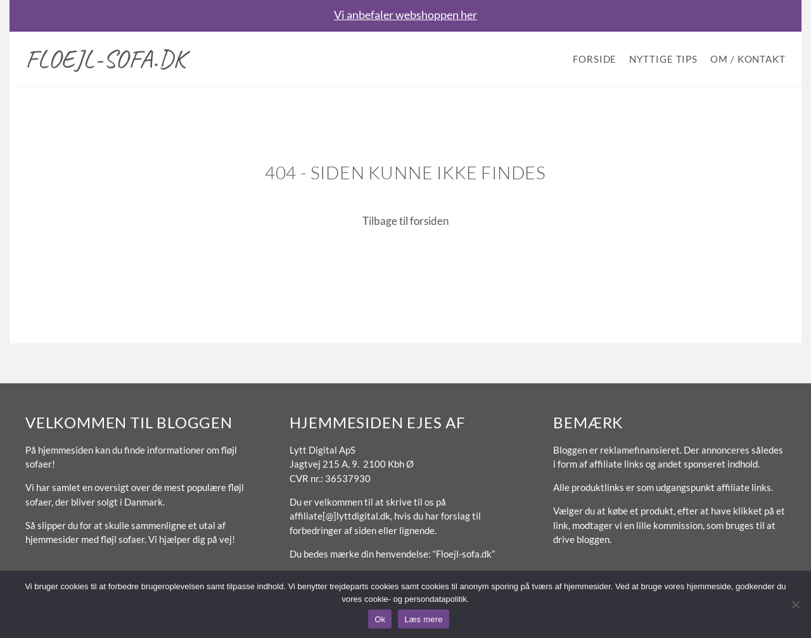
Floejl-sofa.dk (105, 59)
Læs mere (423, 619)
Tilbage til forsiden (405, 220)
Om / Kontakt (748, 59)
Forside (594, 59)
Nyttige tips (663, 59)
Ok (379, 619)
